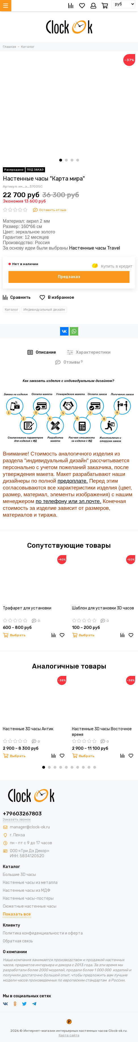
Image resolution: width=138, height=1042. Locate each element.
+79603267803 (22, 814)
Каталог (11, 309)
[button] (60, 160)
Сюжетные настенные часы (29, 906)
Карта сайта (69, 1035)
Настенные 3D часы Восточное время (102, 732)
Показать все (17, 914)
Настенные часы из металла (30, 882)
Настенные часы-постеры (28, 898)
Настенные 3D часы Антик (28, 729)
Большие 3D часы (19, 874)
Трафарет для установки (27, 608)
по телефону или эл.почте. (68, 501)
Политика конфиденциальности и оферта (43, 933)
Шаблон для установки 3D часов (103, 608)
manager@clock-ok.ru (30, 827)
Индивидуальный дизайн (44, 309)
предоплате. (73, 481)
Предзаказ (69, 276)
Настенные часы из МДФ (26, 890)
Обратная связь (18, 941)
